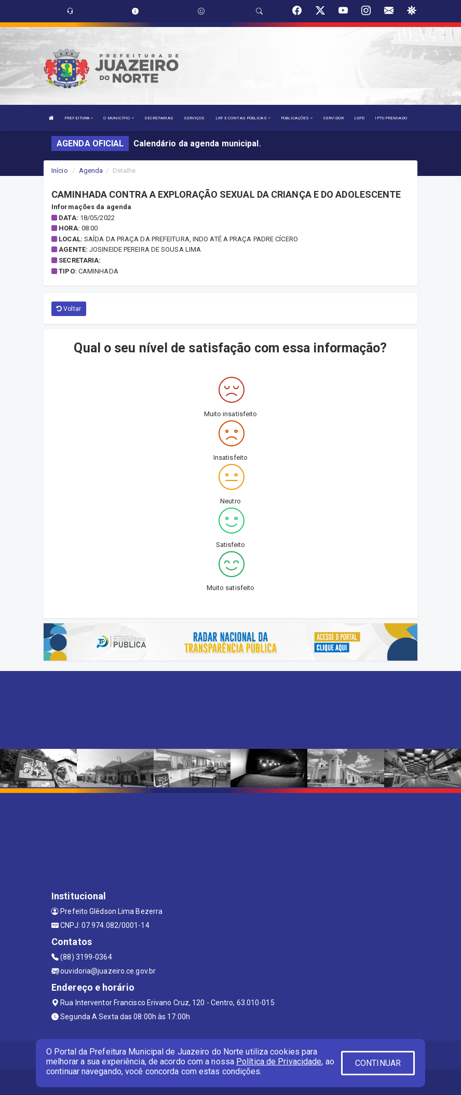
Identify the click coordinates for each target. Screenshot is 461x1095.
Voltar (69, 308)
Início (59, 170)
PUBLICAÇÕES (297, 118)
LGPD (359, 118)
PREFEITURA (78, 118)
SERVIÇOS (194, 118)
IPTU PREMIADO (390, 118)
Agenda (91, 170)
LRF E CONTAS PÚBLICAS (242, 118)
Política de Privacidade (278, 1061)
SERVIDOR (333, 118)
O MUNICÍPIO (118, 118)
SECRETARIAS (158, 118)
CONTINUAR (378, 1063)
